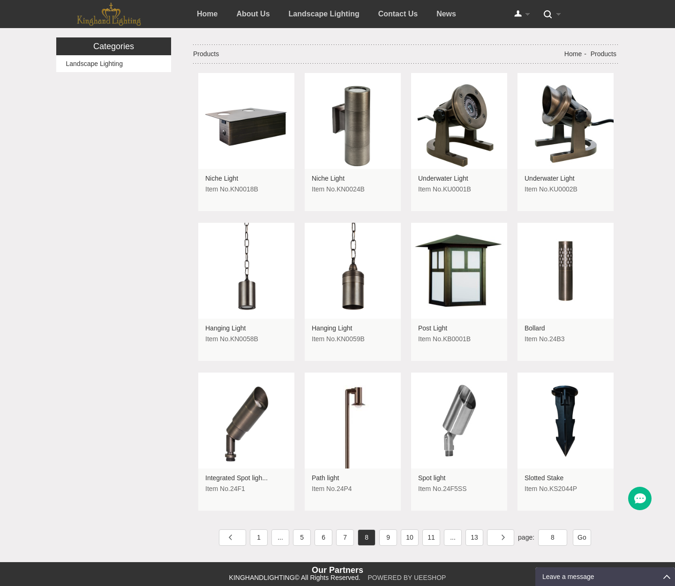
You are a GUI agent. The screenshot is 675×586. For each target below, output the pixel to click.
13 (474, 537)
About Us (253, 14)
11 (431, 537)
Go (582, 537)
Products (603, 54)
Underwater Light (443, 178)
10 (409, 537)
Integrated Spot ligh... (236, 478)
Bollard (535, 328)
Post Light (432, 328)
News (446, 14)
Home (207, 14)
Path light (325, 478)
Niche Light (221, 178)
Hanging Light (225, 328)
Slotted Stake (544, 478)
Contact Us (398, 14)
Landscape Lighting (324, 14)
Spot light (431, 478)
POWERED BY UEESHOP (407, 577)
